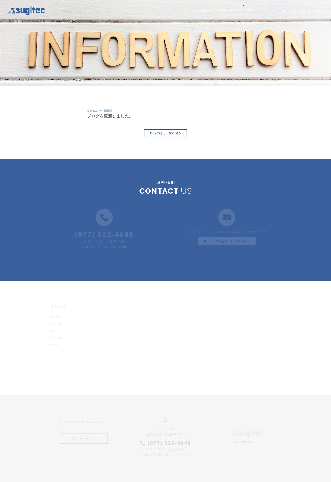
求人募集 (290, 10)
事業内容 (228, 10)
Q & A (270, 10)
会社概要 (203, 10)
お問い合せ (312, 10)
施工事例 (251, 10)
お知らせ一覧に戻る (165, 133)
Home (181, 10)
